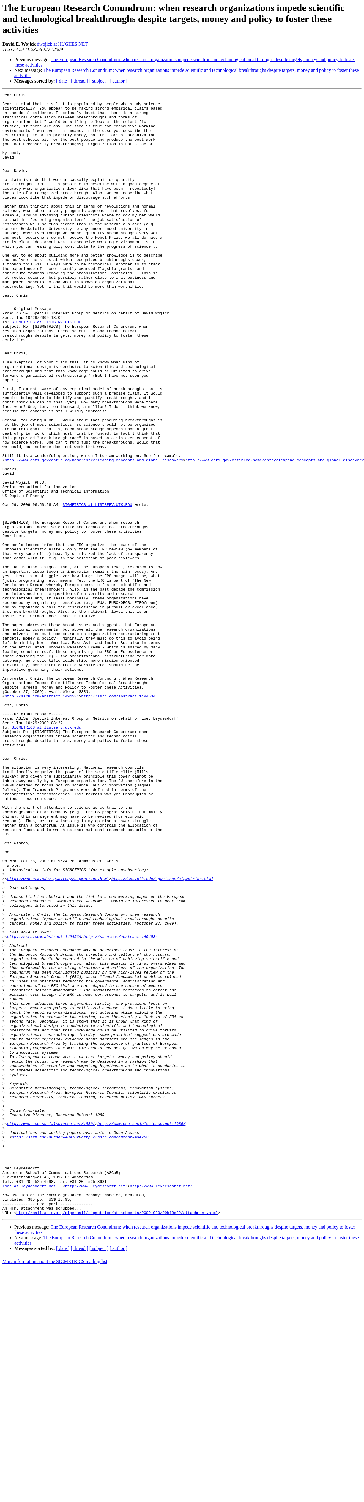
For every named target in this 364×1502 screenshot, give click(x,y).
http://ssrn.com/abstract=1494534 (42, 817)
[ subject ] (98, 80)
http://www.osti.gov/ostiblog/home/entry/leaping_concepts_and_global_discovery (94, 533)
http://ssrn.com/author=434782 (45, 1346)
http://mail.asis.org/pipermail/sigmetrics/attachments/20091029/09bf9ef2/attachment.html (117, 1437)
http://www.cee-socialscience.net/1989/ (51, 1330)
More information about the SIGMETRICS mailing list (54, 1485)
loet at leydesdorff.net (29, 1405)
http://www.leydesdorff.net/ (96, 1405)
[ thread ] (79, 80)
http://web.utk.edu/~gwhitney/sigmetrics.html (58, 1036)
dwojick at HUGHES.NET (62, 44)
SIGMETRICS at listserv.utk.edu (46, 854)
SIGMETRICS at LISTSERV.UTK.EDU (46, 368)
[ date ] (63, 80)
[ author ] (118, 80)
